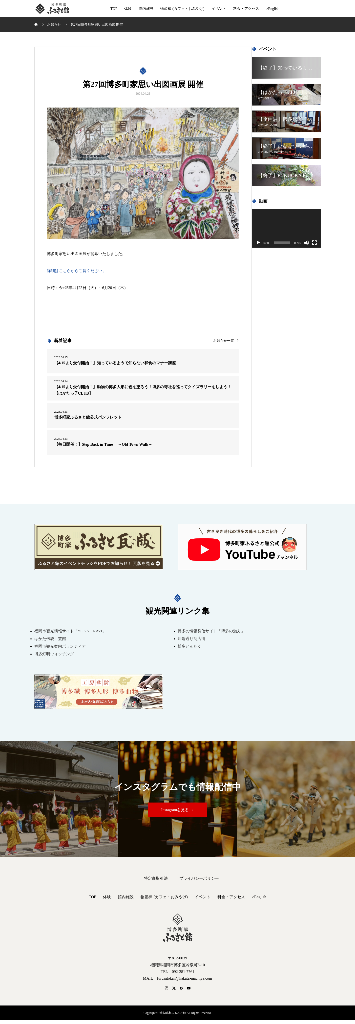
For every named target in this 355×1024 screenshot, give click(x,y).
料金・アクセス (246, 9)
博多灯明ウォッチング (54, 658)
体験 (128, 9)
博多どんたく (189, 650)
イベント (218, 9)
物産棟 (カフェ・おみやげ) (182, 9)
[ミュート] (307, 237)
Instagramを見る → (177, 813)
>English (272, 9)
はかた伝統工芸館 (50, 642)
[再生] (268, 237)
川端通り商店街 (191, 642)
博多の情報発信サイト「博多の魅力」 (211, 635)
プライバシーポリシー (199, 882)
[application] (291, 225)
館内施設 (146, 9)
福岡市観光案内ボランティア (60, 650)
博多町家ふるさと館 (51, 8)
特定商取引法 (156, 882)
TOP (113, 9)
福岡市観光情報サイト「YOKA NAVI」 (70, 635)
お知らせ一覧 (233, 344)
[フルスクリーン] (314, 237)
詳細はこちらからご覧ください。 (76, 274)
